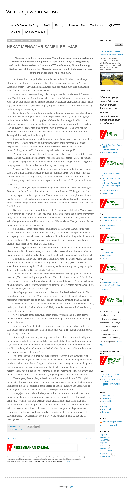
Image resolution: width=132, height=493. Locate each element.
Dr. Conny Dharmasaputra (111, 217)
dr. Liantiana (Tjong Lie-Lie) (112, 220)
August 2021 (104, 454)
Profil (47, 25)
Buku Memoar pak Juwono (112, 422)
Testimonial (97, 25)
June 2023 (104, 440)
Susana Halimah (108, 193)
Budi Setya (106, 228)
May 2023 (103, 443)
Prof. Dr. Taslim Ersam (110, 153)
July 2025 (103, 435)
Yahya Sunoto (107, 255)
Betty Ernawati (107, 253)
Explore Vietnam (35, 31)
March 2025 (104, 437)
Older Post (90, 439)
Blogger (70, 487)
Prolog (59, 25)
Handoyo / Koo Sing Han (111, 285)
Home (51, 439)
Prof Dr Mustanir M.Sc (110, 150)
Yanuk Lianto (106, 223)
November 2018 (106, 456)
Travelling (14, 31)
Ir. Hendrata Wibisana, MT (111, 183)
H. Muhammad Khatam (110, 190)
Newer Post (12, 439)
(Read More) (67, 461)
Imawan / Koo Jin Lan (110, 282)
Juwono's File (77, 25)
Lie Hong (105, 258)
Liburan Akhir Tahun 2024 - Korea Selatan (111, 376)
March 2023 (104, 448)
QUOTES (114, 25)
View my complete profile (109, 425)
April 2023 (103, 445)
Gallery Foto (106, 398)
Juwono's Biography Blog (23, 25)
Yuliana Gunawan (108, 226)
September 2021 (106, 451)
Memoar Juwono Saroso (31, 11)
